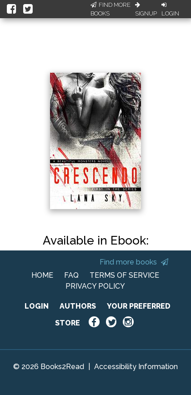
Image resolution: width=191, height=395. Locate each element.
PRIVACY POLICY (95, 286)
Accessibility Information (136, 366)
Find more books (134, 262)
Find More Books (110, 9)
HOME (42, 275)
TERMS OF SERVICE (124, 275)
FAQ (71, 275)
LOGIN (37, 306)
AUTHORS (78, 306)
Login (170, 9)
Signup (146, 9)
